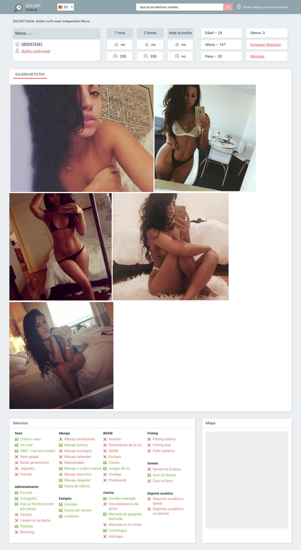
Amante (115, 439)
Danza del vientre (77, 510)
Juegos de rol (119, 468)
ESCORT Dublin (24, 21)
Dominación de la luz (125, 445)
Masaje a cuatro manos (83, 468)
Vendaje (115, 474)
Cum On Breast (164, 475)
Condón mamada (122, 498)
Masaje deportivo (78, 474)
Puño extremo (164, 451)
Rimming (27, 532)
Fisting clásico (164, 439)
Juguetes (27, 468)
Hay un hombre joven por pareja (36, 506)
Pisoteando (118, 480)
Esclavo (115, 457)
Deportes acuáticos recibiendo (168, 511)
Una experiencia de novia (123, 506)
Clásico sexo (30, 439)
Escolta (26, 493)
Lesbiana (71, 516)
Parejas (26, 514)
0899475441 (32, 44)
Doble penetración (34, 462)
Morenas (257, 56)
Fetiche (26, 474)
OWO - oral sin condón (37, 451)
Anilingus (116, 536)
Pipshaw (26, 526)
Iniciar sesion (262, 6)
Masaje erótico (76, 445)
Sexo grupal (29, 457)
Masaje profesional (79, 439)
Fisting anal (162, 445)
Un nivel (26, 445)
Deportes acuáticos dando (168, 501)
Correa (114, 462)
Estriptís (71, 504)
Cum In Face (162, 481)
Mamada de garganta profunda (125, 516)
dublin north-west (48, 21)
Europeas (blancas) (265, 45)
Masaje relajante (77, 480)
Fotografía (28, 498)
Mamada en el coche (125, 525)
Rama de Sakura (77, 486)
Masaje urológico (78, 451)
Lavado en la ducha (35, 520)
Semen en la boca (167, 469)
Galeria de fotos (29, 74)
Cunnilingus (118, 530)
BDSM (113, 451)
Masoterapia (74, 462)
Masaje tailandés (77, 457)
